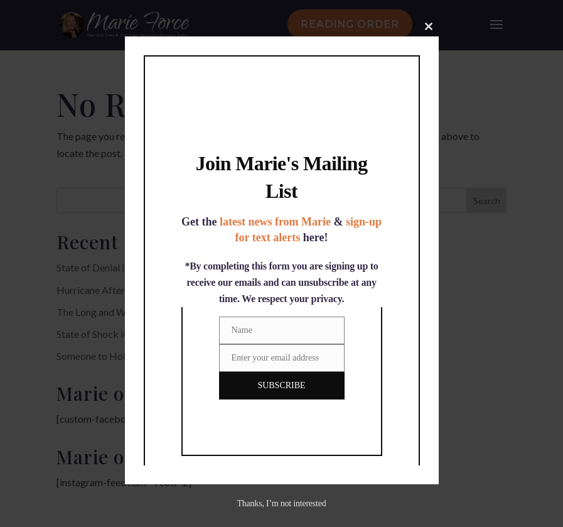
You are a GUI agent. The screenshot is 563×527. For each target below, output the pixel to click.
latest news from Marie (275, 221)
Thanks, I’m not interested (281, 503)
